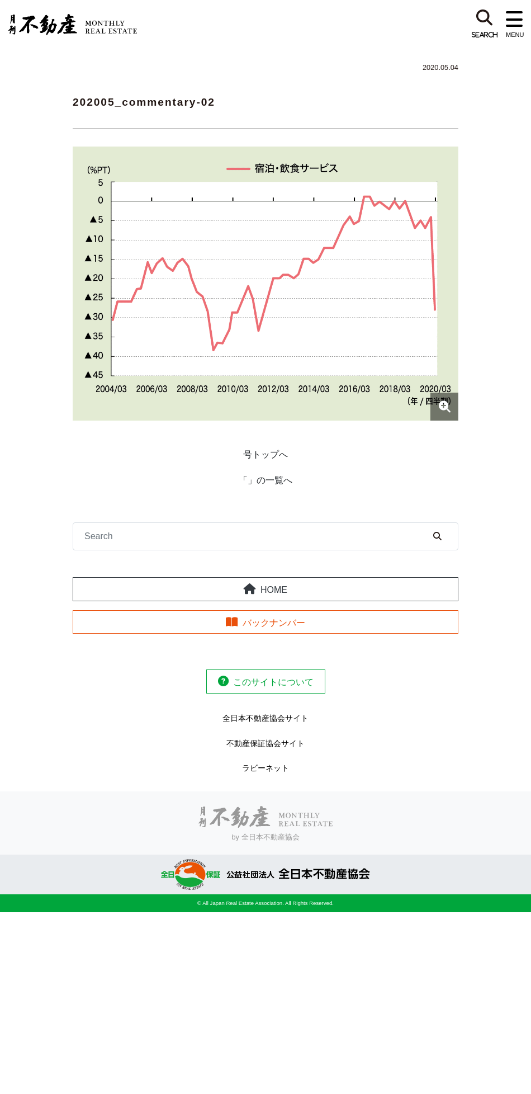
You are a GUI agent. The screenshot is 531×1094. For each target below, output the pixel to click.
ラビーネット (265, 767)
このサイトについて (273, 682)
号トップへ (265, 454)
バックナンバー (274, 623)
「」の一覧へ (265, 480)
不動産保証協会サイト (265, 743)
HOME (273, 590)
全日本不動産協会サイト (265, 718)
